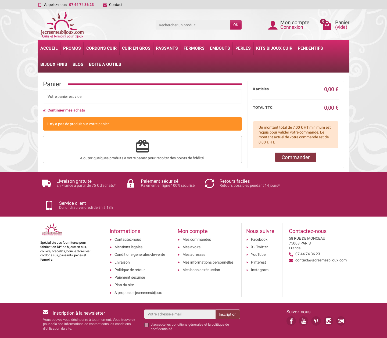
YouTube (258, 236)
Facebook (259, 221)
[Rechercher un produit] (193, 24)
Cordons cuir (101, 48)
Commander (296, 157)
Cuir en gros (136, 48)
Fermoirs (194, 48)
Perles (243, 48)
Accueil (49, 48)
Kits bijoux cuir (274, 48)
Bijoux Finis (53, 64)
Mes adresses (193, 236)
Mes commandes (196, 221)
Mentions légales (128, 228)
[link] (291, 302)
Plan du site (124, 266)
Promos (72, 48)
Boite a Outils (105, 64)
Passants (167, 48)
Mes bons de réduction (201, 251)
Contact (113, 4)
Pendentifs (310, 48)
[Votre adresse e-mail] (180, 295)
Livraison (122, 243)
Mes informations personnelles (208, 243)
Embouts (220, 48)
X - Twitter (259, 228)
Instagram (259, 251)
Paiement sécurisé (129, 259)
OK (235, 25)
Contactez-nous (127, 221)
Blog (78, 64)
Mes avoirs (191, 228)
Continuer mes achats (64, 110)
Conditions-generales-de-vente (139, 236)
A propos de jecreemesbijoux (138, 274)
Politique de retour (129, 251)
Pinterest (258, 243)
